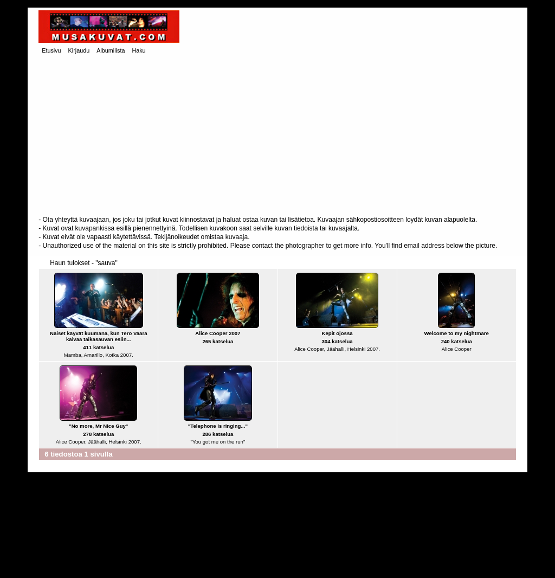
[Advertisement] (277, 136)
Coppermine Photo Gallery (296, 561)
